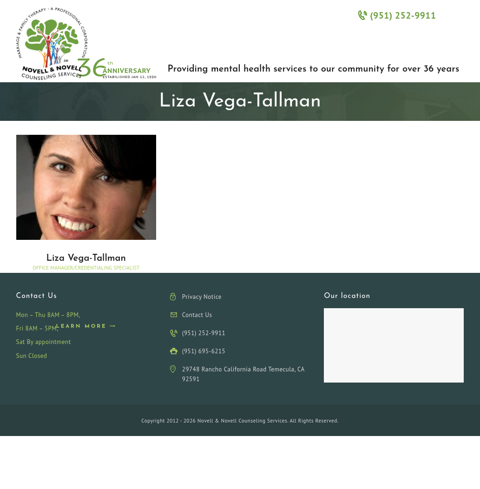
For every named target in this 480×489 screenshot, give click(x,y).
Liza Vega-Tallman (85, 258)
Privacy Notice (202, 297)
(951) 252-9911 (397, 15)
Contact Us (197, 315)
